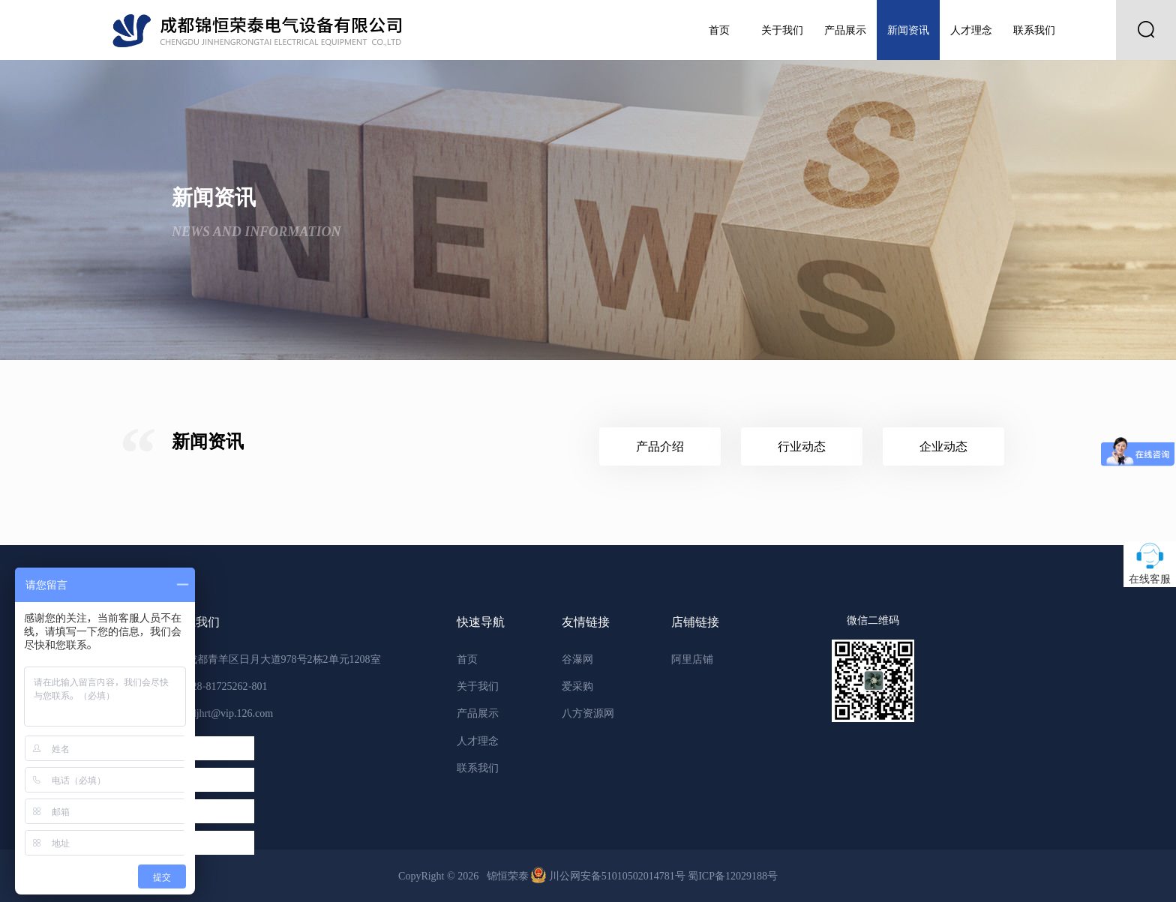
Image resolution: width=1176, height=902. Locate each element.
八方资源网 (588, 713)
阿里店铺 (692, 659)
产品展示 (845, 30)
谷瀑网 (577, 659)
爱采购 (577, 686)
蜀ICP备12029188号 (733, 876)
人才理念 (971, 30)
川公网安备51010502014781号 (609, 876)
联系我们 (1034, 30)
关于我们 (782, 30)
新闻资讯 (908, 30)
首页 (719, 30)
